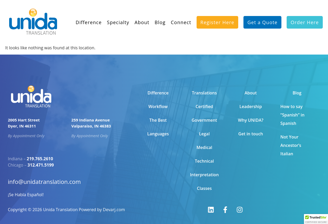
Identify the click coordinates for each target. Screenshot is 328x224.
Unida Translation (60, 209)
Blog (160, 18)
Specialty (118, 18)
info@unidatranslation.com (46, 181)
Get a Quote (262, 18)
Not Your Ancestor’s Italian (290, 145)
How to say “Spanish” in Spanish (292, 115)
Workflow (158, 106)
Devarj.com (114, 209)
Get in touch (250, 134)
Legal (204, 134)
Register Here (218, 18)
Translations (204, 93)
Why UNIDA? (250, 120)
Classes (204, 188)
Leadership (251, 106)
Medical (204, 147)
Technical (204, 161)
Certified (204, 106)
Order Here (305, 18)
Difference (89, 18)
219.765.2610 (40, 159)
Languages (158, 134)
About (142, 18)
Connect (181, 18)
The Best (157, 120)
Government (204, 120)
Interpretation (204, 175)
